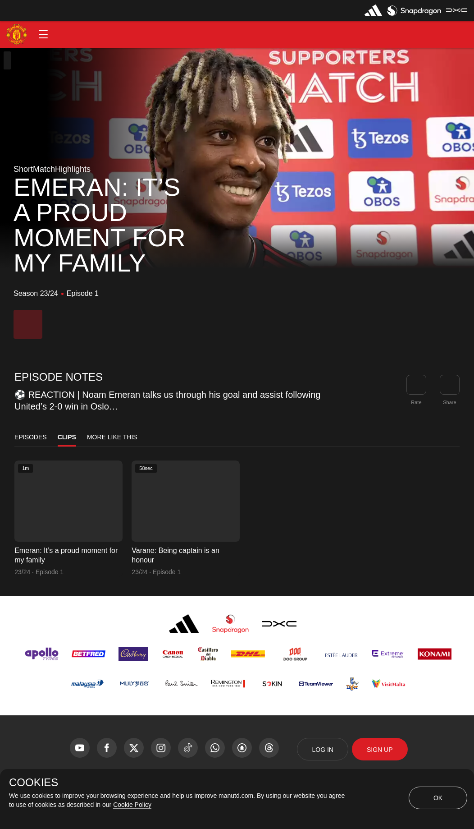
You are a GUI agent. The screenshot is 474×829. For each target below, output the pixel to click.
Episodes (30, 437)
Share (449, 402)
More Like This (112, 437)
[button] (43, 34)
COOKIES (33, 782)
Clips (67, 437)
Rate (416, 402)
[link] (450, 385)
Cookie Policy (132, 804)
